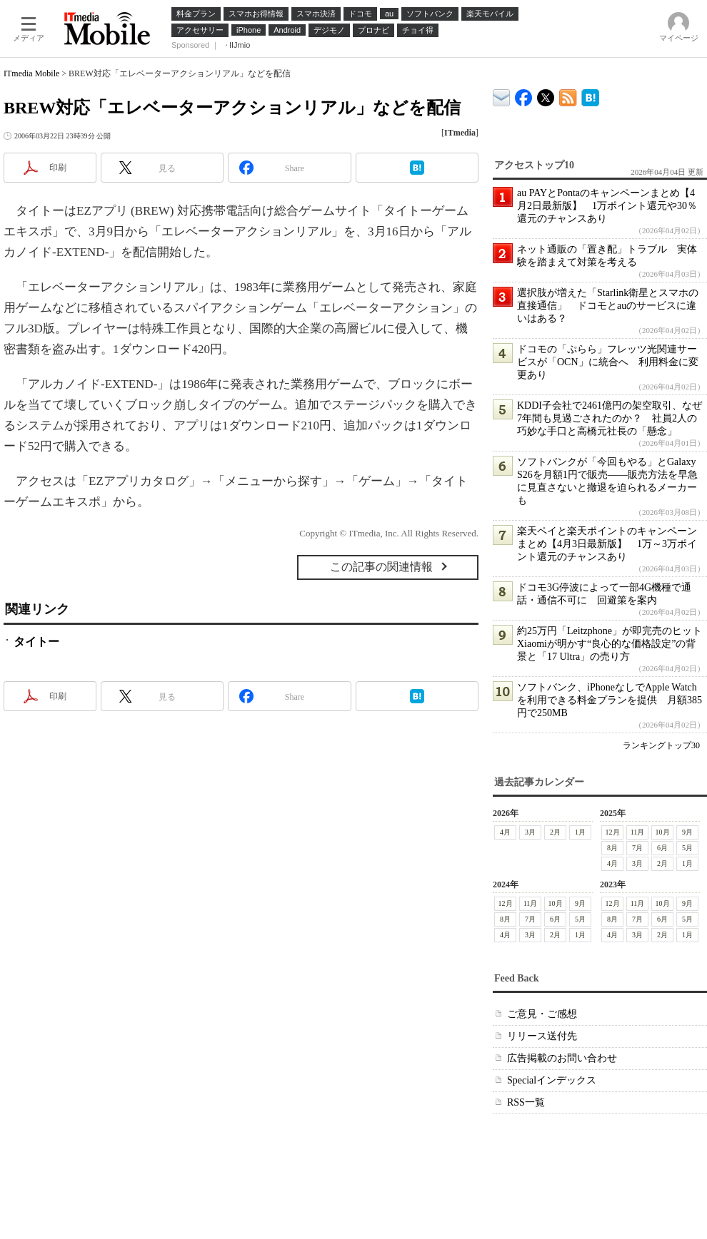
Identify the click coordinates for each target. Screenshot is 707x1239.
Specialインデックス (551, 1080)
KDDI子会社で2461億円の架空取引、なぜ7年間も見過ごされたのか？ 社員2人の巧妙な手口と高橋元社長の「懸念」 (609, 418)
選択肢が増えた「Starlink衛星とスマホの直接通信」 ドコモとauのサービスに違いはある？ (607, 305)
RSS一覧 (526, 1102)
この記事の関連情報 (381, 567)
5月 (687, 848)
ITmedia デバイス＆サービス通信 (502, 95)
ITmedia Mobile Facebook (524, 94)
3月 (530, 832)
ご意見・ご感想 (542, 1014)
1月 (580, 832)
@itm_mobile (546, 94)
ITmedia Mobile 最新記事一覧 (568, 95)
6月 (662, 848)
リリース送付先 (542, 1036)
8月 (612, 848)
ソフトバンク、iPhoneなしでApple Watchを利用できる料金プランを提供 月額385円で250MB (609, 700)
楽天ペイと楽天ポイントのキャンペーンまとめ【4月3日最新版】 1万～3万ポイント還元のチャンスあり (607, 544)
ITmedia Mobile (31, 73)
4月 (505, 832)
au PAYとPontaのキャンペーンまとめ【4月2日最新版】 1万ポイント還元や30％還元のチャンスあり (607, 206)
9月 (687, 832)
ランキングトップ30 (661, 745)
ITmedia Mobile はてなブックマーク (590, 95)
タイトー (36, 642)
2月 (555, 832)
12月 (613, 832)
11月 (638, 832)
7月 (637, 848)
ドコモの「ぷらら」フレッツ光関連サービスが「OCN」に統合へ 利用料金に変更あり (607, 362)
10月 (663, 832)
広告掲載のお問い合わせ (562, 1058)
